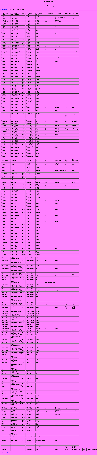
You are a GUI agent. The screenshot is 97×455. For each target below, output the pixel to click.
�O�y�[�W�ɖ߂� (4, 9)
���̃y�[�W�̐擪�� (4, 452)
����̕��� (48, 1)
